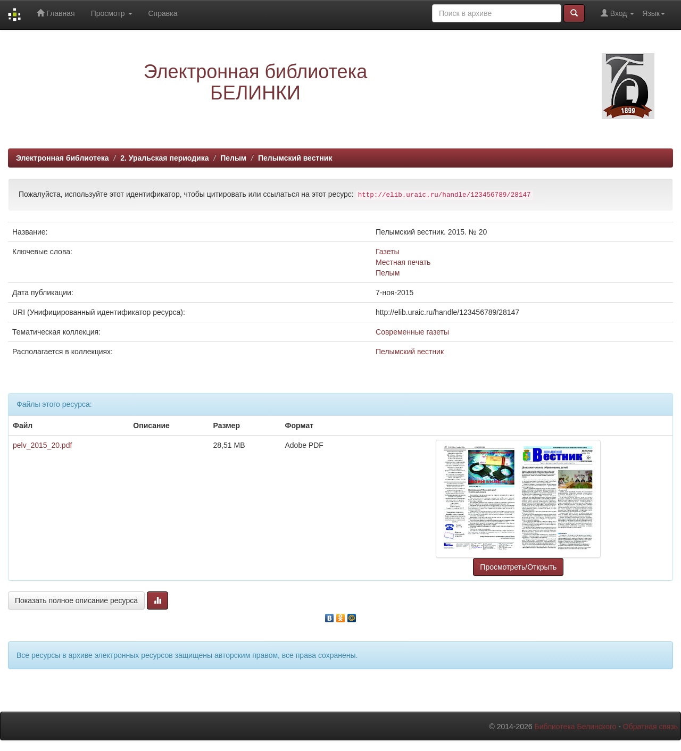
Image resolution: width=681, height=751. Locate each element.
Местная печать (403, 262)
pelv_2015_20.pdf (42, 445)
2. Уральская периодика (164, 158)
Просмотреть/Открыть (518, 567)
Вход (617, 13)
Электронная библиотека (62, 158)
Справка (163, 13)
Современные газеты (412, 332)
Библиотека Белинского (575, 726)
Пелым (233, 158)
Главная (55, 13)
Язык (653, 13)
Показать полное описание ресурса (76, 600)
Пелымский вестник (295, 158)
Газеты (387, 251)
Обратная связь (650, 726)
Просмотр (111, 13)
